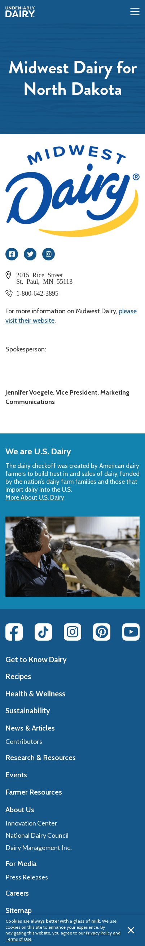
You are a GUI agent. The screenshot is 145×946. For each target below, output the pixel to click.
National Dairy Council (37, 835)
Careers (17, 893)
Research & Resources (40, 757)
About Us (19, 809)
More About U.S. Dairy (34, 497)
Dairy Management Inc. (38, 847)
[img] (20, 11)
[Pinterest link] (101, 632)
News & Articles (30, 728)
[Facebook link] (14, 632)
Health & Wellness (35, 693)
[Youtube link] (131, 632)
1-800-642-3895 (37, 293)
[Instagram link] (72, 632)
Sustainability (27, 710)
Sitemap (18, 910)
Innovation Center (31, 823)
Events (16, 774)
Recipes (18, 676)
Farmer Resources (33, 792)
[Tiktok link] (43, 632)
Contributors (23, 741)
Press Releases (26, 877)
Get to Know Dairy (36, 659)
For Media (20, 863)
